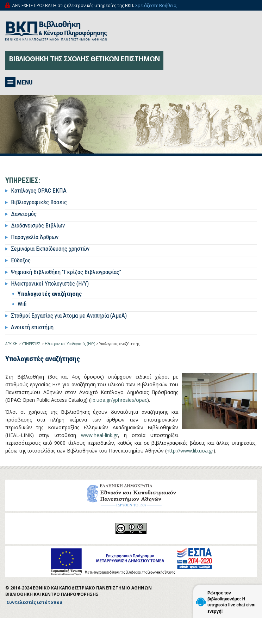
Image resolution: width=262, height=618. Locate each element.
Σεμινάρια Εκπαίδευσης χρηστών (50, 248)
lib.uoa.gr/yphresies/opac (119, 400)
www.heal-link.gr (99, 435)
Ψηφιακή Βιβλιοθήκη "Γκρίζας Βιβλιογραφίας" (66, 271)
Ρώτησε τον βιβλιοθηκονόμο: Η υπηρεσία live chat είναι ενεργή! (231, 602)
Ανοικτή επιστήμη (32, 327)
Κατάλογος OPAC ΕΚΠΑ (39, 190)
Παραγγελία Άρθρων (34, 237)
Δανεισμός (24, 213)
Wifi (22, 303)
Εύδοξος (21, 260)
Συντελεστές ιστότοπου (34, 602)
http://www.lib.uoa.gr (190, 450)
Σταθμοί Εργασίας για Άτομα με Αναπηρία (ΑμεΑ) (69, 315)
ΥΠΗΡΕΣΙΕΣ (31, 343)
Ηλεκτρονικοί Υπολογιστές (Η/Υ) (50, 283)
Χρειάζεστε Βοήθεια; (156, 5)
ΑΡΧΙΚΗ (11, 343)
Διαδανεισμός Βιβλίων (38, 225)
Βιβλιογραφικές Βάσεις (39, 202)
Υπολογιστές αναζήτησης (50, 293)
